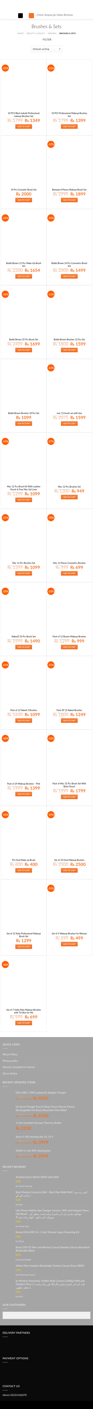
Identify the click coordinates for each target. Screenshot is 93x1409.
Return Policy (10, 1054)
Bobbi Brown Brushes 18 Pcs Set (23, 413)
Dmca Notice (10, 1073)
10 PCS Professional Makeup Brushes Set (69, 114)
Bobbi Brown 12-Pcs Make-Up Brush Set (23, 264)
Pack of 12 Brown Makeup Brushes (69, 636)
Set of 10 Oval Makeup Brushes (69, 860)
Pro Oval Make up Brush (23, 860)
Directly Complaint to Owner (19, 1067)
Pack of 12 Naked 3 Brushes (23, 710)
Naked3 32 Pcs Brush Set (24, 636)
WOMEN (52, 33)
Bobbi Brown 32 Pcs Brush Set (23, 339)
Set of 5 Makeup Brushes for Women (69, 933)
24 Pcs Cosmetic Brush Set (24, 189)
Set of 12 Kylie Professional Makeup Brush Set (24, 935)
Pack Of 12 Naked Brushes (69, 710)
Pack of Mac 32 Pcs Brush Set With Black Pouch (69, 785)
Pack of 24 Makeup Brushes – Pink (23, 783)
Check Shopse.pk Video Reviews (55, 14)
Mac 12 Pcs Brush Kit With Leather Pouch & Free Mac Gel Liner (23, 488)
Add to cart (24, 126)
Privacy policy (10, 1060)
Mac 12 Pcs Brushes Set (69, 486)
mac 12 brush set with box (69, 413)
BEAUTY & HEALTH (36, 33)
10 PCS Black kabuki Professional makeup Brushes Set (24, 114)
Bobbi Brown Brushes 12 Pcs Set (69, 339)
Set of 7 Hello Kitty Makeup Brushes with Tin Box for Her (23, 1011)
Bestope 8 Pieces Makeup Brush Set (69, 189)
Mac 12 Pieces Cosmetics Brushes (69, 563)
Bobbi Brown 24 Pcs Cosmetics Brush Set (69, 264)
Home (20, 33)
